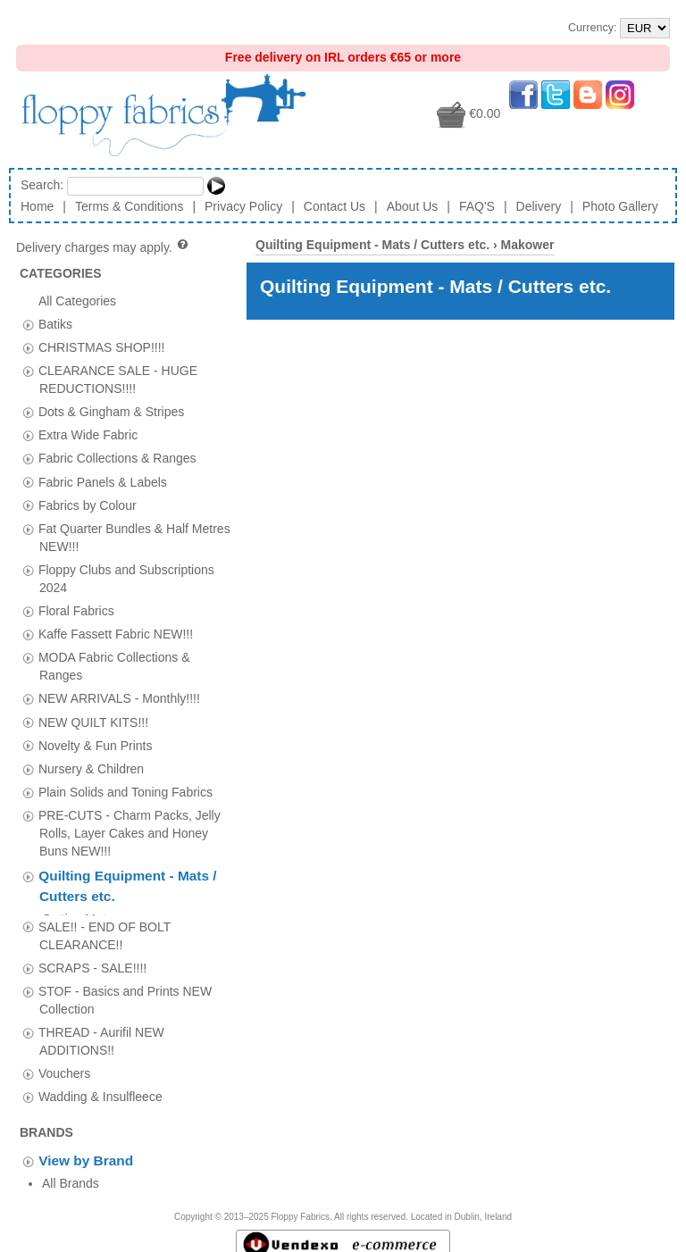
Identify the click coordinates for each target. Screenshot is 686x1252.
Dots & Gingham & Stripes (111, 412)
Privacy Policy (243, 206)
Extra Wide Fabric (88, 435)
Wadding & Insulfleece (100, 1091)
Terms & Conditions (129, 206)
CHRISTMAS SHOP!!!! (101, 346)
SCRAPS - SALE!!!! (92, 962)
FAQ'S (477, 206)
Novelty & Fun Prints (95, 745)
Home (37, 206)
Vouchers (64, 1067)
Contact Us (334, 206)
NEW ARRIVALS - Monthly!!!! (119, 698)
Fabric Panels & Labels (102, 481)
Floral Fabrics (76, 611)
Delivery (539, 206)
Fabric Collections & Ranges (117, 458)
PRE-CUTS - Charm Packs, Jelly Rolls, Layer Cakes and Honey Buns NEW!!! (129, 832)
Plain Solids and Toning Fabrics (125, 791)
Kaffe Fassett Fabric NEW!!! (115, 634)
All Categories (77, 300)
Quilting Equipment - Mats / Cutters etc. (372, 245)
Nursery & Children (91, 768)
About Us (413, 206)
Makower (528, 245)
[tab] (28, 324)
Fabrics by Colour (87, 504)
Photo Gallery (620, 206)
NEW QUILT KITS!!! (93, 721)
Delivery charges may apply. (103, 247)
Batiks (55, 323)
